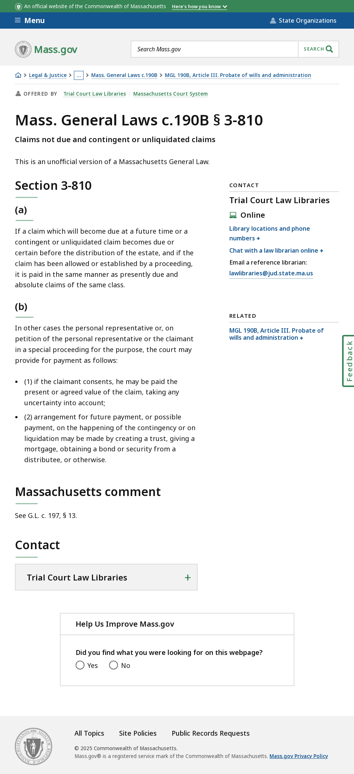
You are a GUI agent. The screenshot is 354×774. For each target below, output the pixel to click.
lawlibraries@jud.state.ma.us (271, 273)
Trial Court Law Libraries (94, 93)
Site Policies (138, 733)
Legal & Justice (48, 75)
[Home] (18, 75)
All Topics (89, 733)
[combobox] (235, 49)
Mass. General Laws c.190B (124, 75)
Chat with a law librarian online (274, 250)
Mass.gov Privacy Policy (299, 756)
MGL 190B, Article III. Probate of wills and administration (238, 75)
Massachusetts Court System (170, 93)
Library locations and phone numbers (269, 233)
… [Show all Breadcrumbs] (79, 75)
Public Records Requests (211, 733)
